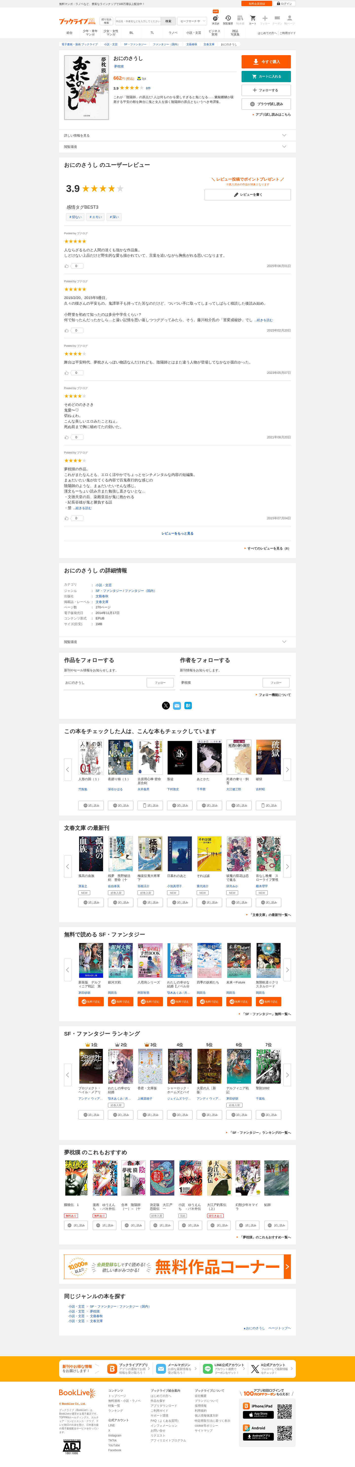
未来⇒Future (235, 982)
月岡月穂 (190, 992)
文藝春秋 (102, 596)
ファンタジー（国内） (141, 591)
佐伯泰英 (114, 886)
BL (132, 32)
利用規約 (201, 1410)
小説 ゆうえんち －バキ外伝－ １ (189, 1209)
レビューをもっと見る (177, 533)
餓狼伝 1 (71, 1205)
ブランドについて (206, 1401)
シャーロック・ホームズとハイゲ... (178, 1092)
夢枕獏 (119, 66)
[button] (91, 805)
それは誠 (203, 876)
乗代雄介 (203, 886)
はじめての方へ (267, 33)
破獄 (259, 779)
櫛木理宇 (262, 886)
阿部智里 (143, 992)
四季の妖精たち (208, 982)
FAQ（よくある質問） (165, 1420)
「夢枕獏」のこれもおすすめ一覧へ (265, 1237)
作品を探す (158, 1401)
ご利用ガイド (288, 33)
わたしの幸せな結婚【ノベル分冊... (178, 986)
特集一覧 (114, 1405)
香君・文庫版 (147, 1088)
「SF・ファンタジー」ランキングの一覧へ (260, 1133)
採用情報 (201, 1405)
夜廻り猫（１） (119, 779)
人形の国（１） (89, 779)
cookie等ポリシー (206, 1425)
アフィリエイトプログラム (168, 1440)
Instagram (114, 1435)
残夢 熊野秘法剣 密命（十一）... (119, 879)
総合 (69, 32)
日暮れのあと (176, 876)
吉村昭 (260, 789)
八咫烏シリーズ (149, 982)
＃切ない (75, 217)
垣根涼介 (143, 886)
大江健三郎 (233, 789)
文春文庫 (102, 602)
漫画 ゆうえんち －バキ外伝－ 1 (104, 1209)
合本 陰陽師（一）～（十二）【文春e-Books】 (131, 1210)
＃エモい (95, 217)
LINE (111, 1425)
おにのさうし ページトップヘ (267, 1328)
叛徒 (170, 779)
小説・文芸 (193, 32)
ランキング (115, 1410)
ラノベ (173, 32)
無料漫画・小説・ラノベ (124, 1401)
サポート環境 (159, 1415)
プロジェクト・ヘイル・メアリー (89, 1092)
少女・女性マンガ (111, 32)
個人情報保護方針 (206, 1415)
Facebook (114, 1450)
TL (152, 32)
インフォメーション (164, 1425)
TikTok (112, 1440)
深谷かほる (115, 789)
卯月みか (232, 886)
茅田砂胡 (84, 992)
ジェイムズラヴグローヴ (183, 1098)
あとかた (203, 779)
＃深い (114, 217)
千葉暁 (260, 1098)
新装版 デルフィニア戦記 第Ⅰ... (89, 986)
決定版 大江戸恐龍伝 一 (161, 1207)
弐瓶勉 (82, 789)
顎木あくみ (174, 992)
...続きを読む (263, 320)
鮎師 (267, 1205)
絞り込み (106, 21)
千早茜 (201, 789)
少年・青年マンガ (90, 32)
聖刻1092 (262, 1088)
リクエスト (158, 1435)
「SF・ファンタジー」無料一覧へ (266, 1014)
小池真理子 (174, 886)
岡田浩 (112, 992)
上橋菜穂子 (145, 1098)
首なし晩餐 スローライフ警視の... (267, 879)
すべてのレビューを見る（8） (269, 548)
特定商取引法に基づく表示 (212, 1420)
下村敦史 (173, 789)
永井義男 (143, 789)
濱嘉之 (82, 886)
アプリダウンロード (164, 1405)
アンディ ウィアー (90, 1098)
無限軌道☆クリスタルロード (267, 984)
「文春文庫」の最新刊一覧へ (270, 915)
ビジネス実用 (214, 32)
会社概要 (201, 1396)
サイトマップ (204, 1430)
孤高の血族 (86, 876)
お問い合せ (158, 1430)
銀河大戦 (114, 982)
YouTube (114, 1445)
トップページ (117, 1396)
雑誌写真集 (235, 32)
